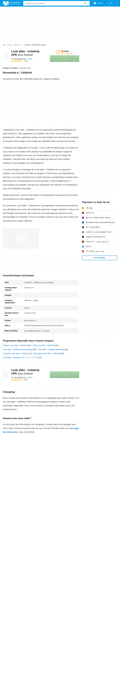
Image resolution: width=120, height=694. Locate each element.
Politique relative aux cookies (36, 649)
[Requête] (56, 3)
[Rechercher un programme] (85, 3)
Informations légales (84, 649)
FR (113, 3)
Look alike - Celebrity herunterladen (17, 350)
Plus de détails (99, 258)
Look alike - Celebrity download (51, 350)
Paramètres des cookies (13, 652)
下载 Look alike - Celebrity (43, 345)
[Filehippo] (11, 3)
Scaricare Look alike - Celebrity (16, 354)
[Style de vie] (18, 45)
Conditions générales (11, 649)
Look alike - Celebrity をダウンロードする (20, 357)
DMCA (99, 649)
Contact (17, 645)
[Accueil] (4, 45)
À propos (6, 645)
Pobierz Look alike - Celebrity (15, 345)
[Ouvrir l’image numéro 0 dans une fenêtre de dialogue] (21, 238)
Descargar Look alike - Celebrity (46, 354)
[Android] (9, 45)
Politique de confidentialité (62, 649)
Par (18, 59)
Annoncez (27, 645)
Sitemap (38, 645)
